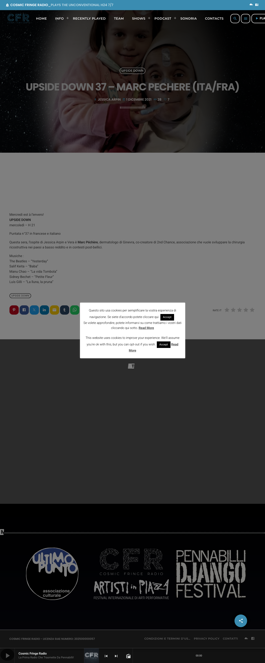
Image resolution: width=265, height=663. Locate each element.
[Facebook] (256, 5)
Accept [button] (167, 317)
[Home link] (18, 18)
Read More (146, 328)
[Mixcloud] (251, 5)
